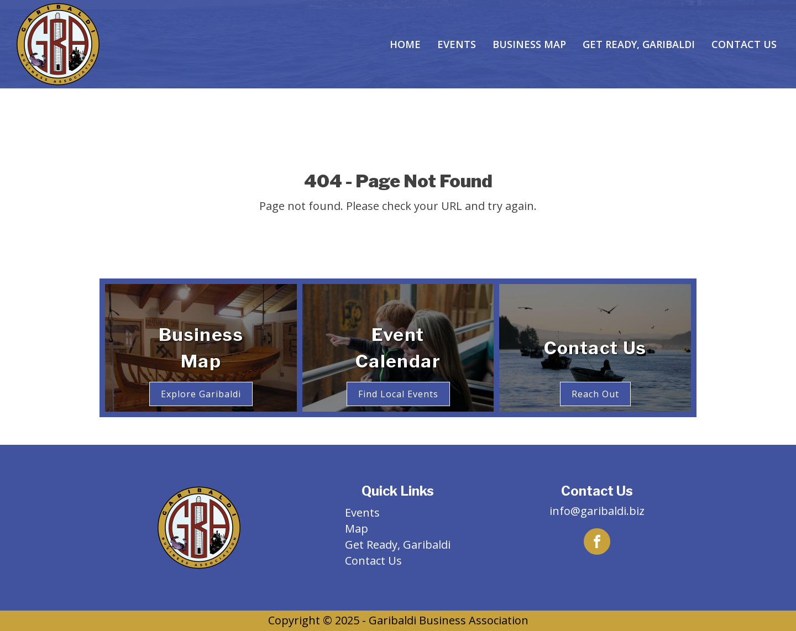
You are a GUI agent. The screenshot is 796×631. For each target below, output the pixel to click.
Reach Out (595, 394)
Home (405, 44)
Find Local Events (398, 394)
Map (356, 528)
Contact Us (744, 44)
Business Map (529, 44)
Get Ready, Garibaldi (639, 44)
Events (456, 44)
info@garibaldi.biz (597, 510)
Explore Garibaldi (201, 394)
